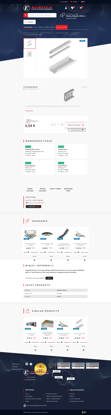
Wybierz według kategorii (53, 398)
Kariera (27, 401)
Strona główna (28, 27)
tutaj (49, 278)
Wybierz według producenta (54, 396)
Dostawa (72, 393)
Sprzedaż (52, 27)
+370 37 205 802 (38, 200)
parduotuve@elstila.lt (38, 202)
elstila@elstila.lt (29, 380)
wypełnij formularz (71, 18)
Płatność (72, 396)
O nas (35, 27)
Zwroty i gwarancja (75, 398)
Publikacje (40, 27)
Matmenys (28, 119)
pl (83, 1)
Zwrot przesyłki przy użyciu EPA (35, 405)
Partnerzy (46, 27)
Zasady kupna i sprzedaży (77, 401)
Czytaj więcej (29, 110)
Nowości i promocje (61, 27)
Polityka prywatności (52, 401)
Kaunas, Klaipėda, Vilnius (75, 16)
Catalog (29, 22)
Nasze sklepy (29, 396)
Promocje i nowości (51, 393)
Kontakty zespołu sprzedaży (33, 398)
